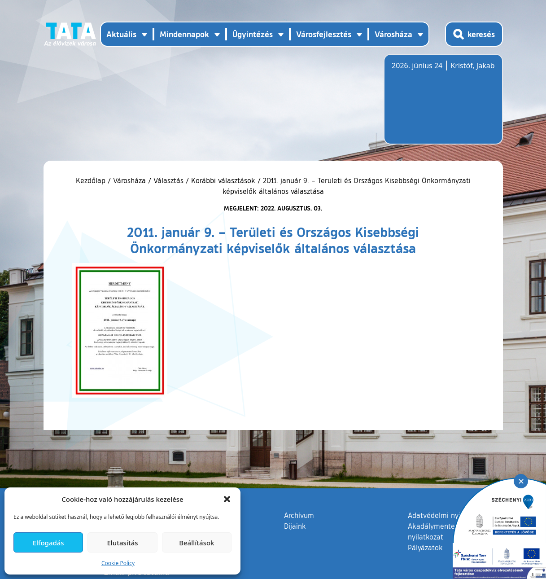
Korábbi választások (223, 180)
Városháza (129, 180)
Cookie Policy (118, 563)
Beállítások (196, 542)
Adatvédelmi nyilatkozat (447, 515)
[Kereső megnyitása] (474, 34)
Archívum (299, 515)
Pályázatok (425, 547)
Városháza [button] (393, 34)
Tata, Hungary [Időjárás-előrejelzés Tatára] (442, 104)
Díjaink (295, 526)
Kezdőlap (92, 180)
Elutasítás (122, 542)
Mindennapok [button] (184, 34)
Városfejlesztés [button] (323, 34)
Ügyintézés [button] (252, 34)
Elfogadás (48, 542)
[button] (227, 499)
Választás (168, 180)
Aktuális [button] (121, 34)
